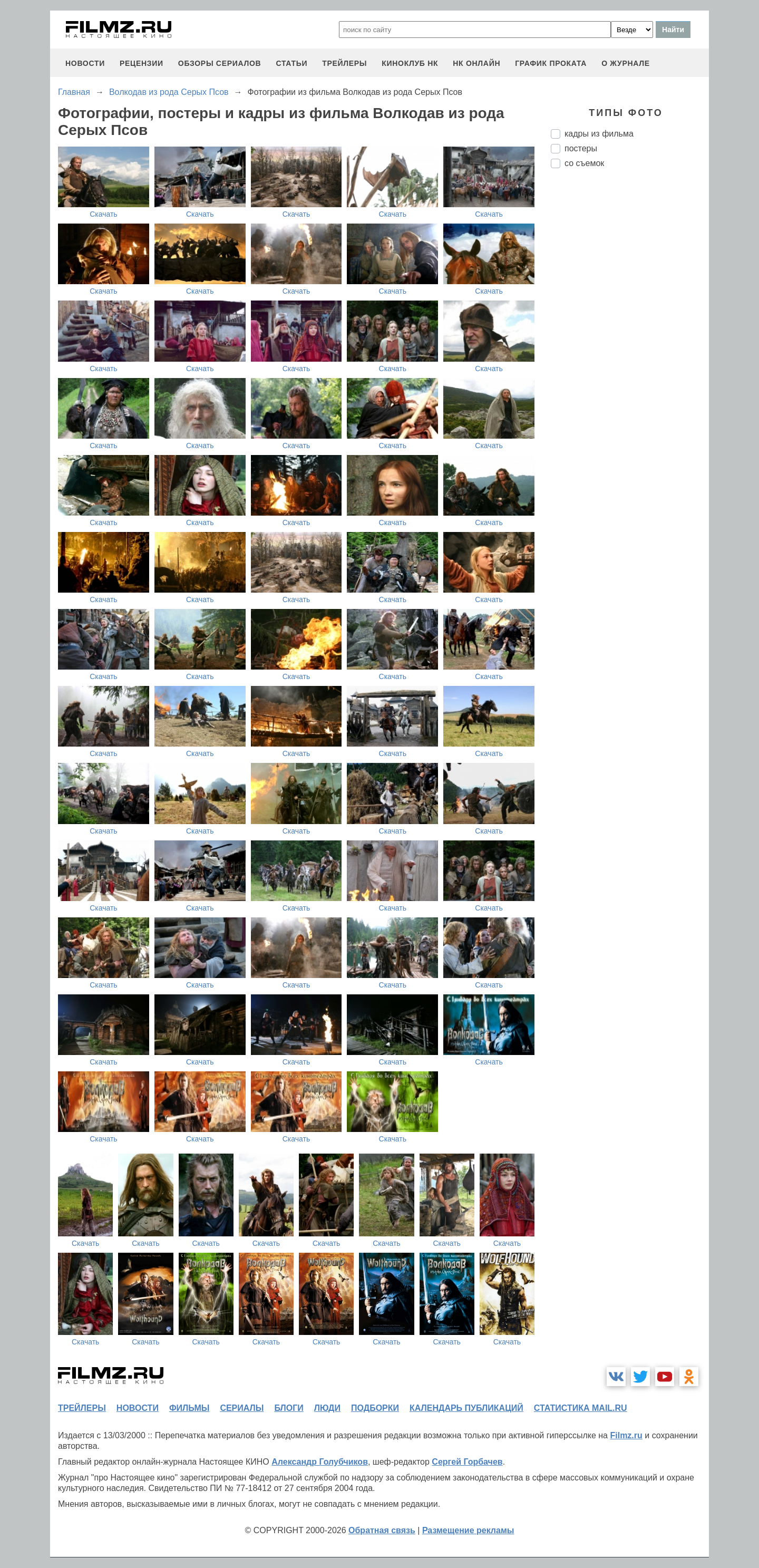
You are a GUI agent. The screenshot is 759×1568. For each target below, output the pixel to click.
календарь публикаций (466, 1408)
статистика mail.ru (580, 1408)
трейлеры (344, 63)
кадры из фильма (599, 133)
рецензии (141, 63)
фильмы (189, 1408)
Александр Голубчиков (319, 1461)
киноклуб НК (410, 63)
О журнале (625, 63)
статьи (291, 63)
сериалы (242, 1408)
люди (327, 1408)
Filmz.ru (626, 1435)
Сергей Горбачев (467, 1461)
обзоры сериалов (219, 63)
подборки (375, 1408)
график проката (551, 63)
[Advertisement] (630, 353)
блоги (288, 1408)
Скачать (104, 214)
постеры (581, 148)
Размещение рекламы (468, 1530)
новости (85, 63)
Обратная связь (381, 1530)
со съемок (584, 163)
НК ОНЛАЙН (476, 63)
